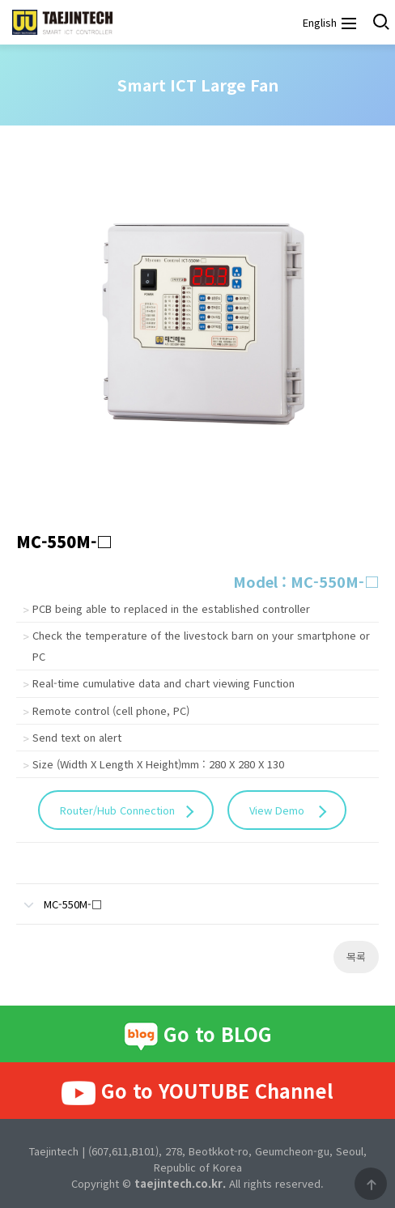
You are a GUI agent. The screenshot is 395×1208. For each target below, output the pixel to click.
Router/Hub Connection (117, 810)
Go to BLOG (198, 1036)
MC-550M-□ (59, 898)
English (318, 22)
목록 (356, 956)
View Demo (278, 810)
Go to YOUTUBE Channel (197, 1091)
